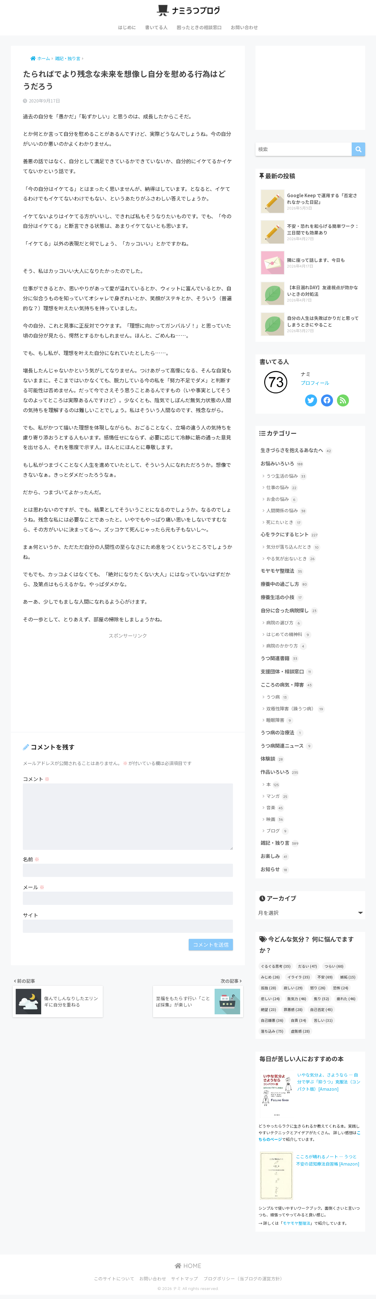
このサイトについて (114, 1282)
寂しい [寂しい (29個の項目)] (293, 991)
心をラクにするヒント (291, 535)
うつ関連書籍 (281, 660)
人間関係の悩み (286, 511)
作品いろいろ (281, 776)
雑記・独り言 (281, 847)
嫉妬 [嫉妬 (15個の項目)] (348, 981)
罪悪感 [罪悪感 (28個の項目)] (293, 1013)
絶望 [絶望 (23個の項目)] (268, 1013)
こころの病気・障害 (288, 687)
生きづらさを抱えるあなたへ (298, 451)
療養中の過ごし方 (286, 585)
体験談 (273, 762)
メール (33, 887)
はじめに (127, 27)
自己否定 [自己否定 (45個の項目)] (321, 1013)
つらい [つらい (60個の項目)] (334, 970)
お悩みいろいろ (283, 464)
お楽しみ (275, 860)
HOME (188, 1270)
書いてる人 (156, 27)
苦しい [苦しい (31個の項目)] (323, 1024)
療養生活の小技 (283, 599)
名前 (31, 859)
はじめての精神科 (288, 636)
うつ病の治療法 (283, 735)
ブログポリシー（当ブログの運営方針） (244, 1282)
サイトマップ (184, 1282)
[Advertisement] (128, 685)
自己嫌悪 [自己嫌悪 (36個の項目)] (272, 1024)
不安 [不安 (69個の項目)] (325, 981)
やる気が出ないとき (291, 559)
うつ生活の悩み (286, 476)
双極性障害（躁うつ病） (295, 711)
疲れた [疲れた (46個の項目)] (346, 1002)
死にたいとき (284, 523)
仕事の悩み (282, 488)
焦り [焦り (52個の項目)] (321, 1002)
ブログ (277, 834)
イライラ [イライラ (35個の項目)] (298, 981)
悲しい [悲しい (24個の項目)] (270, 1002)
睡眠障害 (279, 723)
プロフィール (316, 382)
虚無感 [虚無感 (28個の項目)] (300, 1035)
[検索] (358, 149)
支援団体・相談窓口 (288, 674)
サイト (30, 915)
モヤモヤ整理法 (283, 572)
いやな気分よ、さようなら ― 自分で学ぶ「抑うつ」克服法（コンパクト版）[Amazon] (328, 1086)
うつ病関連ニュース (288, 748)
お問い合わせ (244, 27)
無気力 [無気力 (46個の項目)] (296, 1002)
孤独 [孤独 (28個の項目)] (268, 991)
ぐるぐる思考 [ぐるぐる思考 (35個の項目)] (276, 970)
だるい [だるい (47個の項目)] (307, 970)
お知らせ (275, 874)
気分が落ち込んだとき (293, 548)
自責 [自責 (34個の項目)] (298, 1024)
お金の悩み (282, 500)
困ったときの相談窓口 (199, 27)
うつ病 (277, 699)
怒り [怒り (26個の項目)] (318, 991)
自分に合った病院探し (291, 612)
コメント (36, 779)
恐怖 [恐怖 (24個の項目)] (340, 991)
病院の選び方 (284, 625)
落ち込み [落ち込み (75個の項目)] (272, 1035)
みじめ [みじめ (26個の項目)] (270, 981)
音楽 (275, 811)
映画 (275, 823)
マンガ (277, 800)
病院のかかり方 (286, 648)
